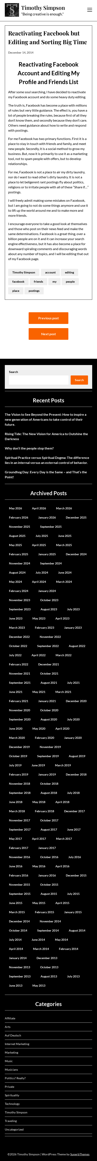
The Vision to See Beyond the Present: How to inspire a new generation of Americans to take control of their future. (45, 419)
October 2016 (49, 857)
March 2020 (17, 737)
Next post (48, 334)
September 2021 (20, 682)
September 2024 (51, 563)
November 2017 (19, 820)
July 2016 (74, 857)
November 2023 (19, 600)
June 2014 (38, 939)
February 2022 (18, 664)
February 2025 (18, 554)
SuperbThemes (79, 1154)
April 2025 (39, 545)
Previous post (48, 318)
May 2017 (15, 838)
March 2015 (17, 912)
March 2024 (64, 581)
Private (9, 1086)
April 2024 (39, 581)
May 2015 (38, 903)
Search (13, 372)
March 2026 (64, 508)
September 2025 (51, 526)
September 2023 (20, 609)
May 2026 (15, 508)
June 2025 (64, 536)
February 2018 (44, 811)
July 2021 (73, 682)
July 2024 (42, 572)
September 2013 (20, 976)
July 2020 (73, 719)
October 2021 (49, 673)
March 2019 (63, 765)
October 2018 (49, 783)
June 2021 (15, 692)
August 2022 (77, 646)
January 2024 (47, 591)
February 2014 (68, 949)
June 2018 (15, 802)
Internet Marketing (17, 1044)
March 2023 (17, 627)
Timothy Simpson (43, 7)
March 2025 (64, 545)
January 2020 (73, 737)
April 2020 (62, 728)
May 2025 (15, 545)
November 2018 (19, 783)
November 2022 (50, 636)
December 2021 (48, 664)
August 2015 (49, 893)
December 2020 (76, 701)
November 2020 (19, 710)
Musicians (11, 1069)
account (50, 272)
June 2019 (38, 765)
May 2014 (61, 939)
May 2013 (38, 985)
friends (38, 281)
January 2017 (47, 848)
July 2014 (15, 939)
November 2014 (50, 921)
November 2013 (19, 967)
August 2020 (49, 719)
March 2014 (41, 949)
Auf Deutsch (13, 1035)
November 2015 (19, 884)
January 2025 (47, 554)
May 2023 (38, 618)
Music (9, 1061)
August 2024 (17, 572)
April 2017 (39, 838)
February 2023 (44, 627)
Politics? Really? (15, 1078)
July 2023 (73, 609)
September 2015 (20, 893)
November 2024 (19, 563)
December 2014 (19, 921)
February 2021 (18, 701)
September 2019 (48, 756)
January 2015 (73, 912)
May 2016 (38, 866)
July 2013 (73, 976)
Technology (12, 1104)
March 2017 (64, 838)
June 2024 (64, 572)
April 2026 (39, 508)
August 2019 (77, 756)
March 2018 (17, 811)
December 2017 (74, 811)
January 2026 (47, 517)
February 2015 (44, 912)
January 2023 (73, 627)
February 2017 (18, 848)
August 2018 (49, 793)
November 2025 (19, 526)
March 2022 (63, 655)
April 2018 (62, 802)
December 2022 (19, 636)
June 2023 (15, 618)
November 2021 (19, 673)
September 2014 (48, 930)
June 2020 (15, 728)
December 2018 (76, 774)
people (70, 281)
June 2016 (15, 866)
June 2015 (15, 903)
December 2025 (76, 517)
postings (34, 290)
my (54, 281)
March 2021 (63, 692)
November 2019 (50, 747)
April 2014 (16, 949)
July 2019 (15, 765)
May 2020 (38, 728)
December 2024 (76, 554)
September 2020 (20, 719)
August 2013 (49, 976)
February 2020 (44, 737)
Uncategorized (14, 1129)
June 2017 (73, 829)
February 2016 (18, 875)
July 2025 (42, 536)
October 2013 (49, 967)
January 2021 (47, 701)
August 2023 (49, 609)
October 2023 (49, 600)
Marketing (11, 1052)
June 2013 (15, 985)
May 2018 (38, 802)
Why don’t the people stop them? (29, 448)
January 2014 (18, 958)
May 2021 (38, 692)
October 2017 (49, 820)
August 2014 (77, 930)
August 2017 (49, 829)
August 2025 (17, 536)
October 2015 (49, 884)
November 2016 (19, 857)
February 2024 (18, 591)
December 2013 (47, 958)
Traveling (11, 1121)
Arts (7, 1027)
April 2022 (39, 655)
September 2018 (20, 793)
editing (69, 272)
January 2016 (47, 875)
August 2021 (49, 682)
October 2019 (18, 756)
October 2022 (18, 646)
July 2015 (73, 893)
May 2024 (15, 581)
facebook (18, 281)
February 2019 (18, 774)
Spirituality (12, 1095)
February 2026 (18, 517)
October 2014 (18, 930)
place (15, 290)
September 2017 (20, 829)
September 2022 (48, 646)
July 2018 (73, 793)
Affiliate (10, 1018)
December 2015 (76, 875)
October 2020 (49, 710)
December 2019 (19, 747)
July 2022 (15, 655)
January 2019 (47, 774)
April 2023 (62, 618)
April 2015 (62, 903)
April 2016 (62, 866)
